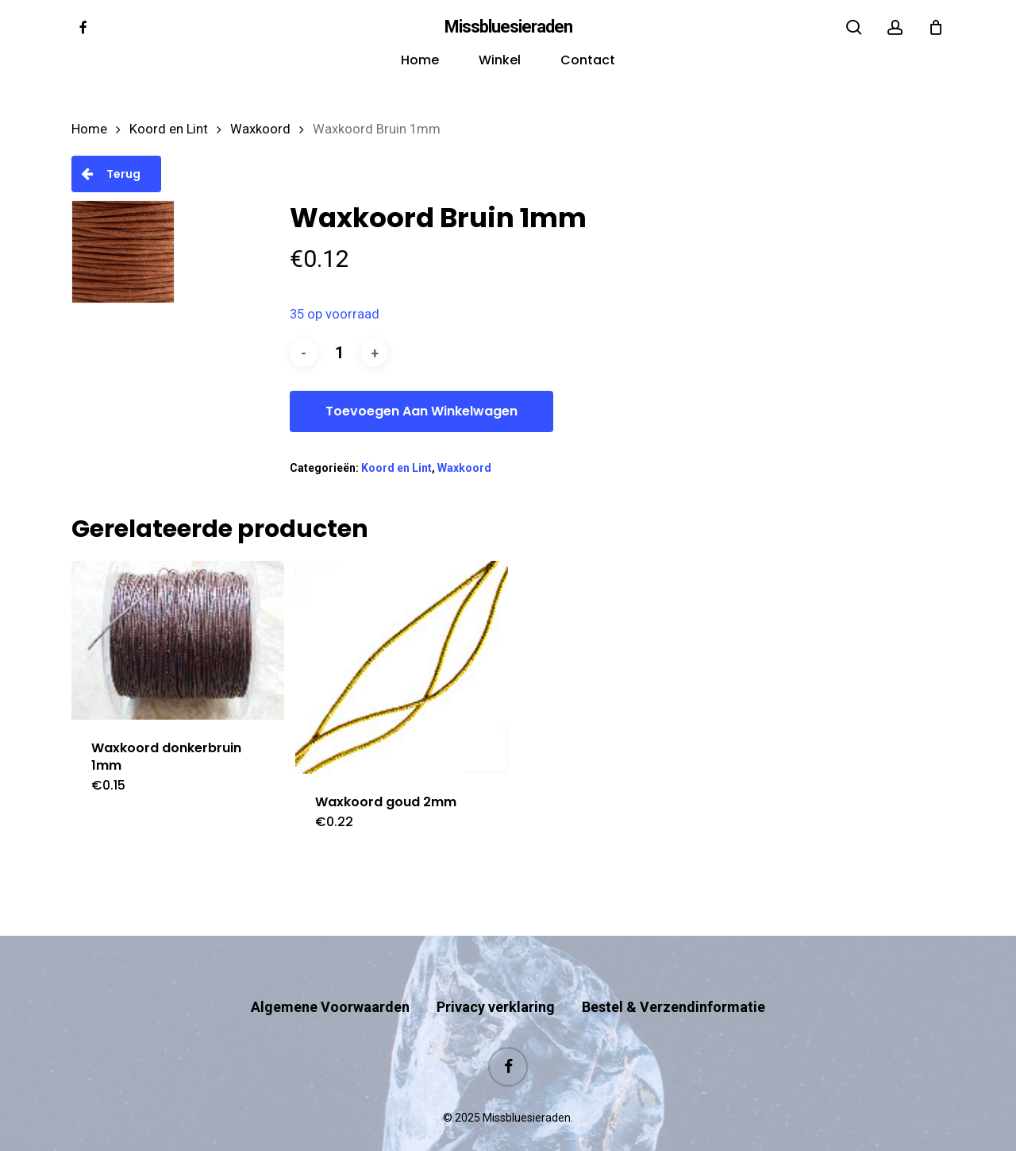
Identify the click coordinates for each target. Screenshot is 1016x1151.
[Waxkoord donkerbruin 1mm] (177, 640)
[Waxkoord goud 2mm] (401, 667)
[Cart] (936, 27)
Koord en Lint (168, 129)
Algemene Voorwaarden (330, 976)
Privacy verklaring (496, 976)
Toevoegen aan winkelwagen (421, 411)
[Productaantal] (339, 353)
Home (89, 129)
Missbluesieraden (508, 27)
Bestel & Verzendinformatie (673, 976)
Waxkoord (260, 129)
